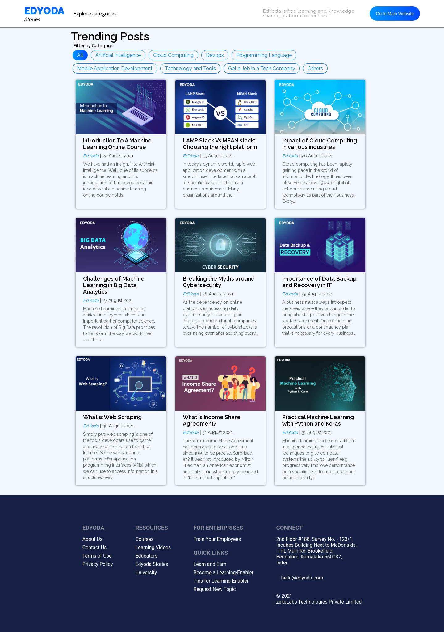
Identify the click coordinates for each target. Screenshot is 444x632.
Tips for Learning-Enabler (221, 581)
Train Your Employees (217, 539)
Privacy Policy (97, 564)
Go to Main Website (395, 13)
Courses (145, 539)
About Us (92, 539)
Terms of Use (97, 556)
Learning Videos (153, 547)
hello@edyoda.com (302, 578)
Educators (147, 556)
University (146, 572)
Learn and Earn (210, 564)
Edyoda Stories (152, 564)
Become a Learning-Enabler (224, 572)
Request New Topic (215, 589)
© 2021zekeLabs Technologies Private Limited (319, 599)
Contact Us (94, 547)
